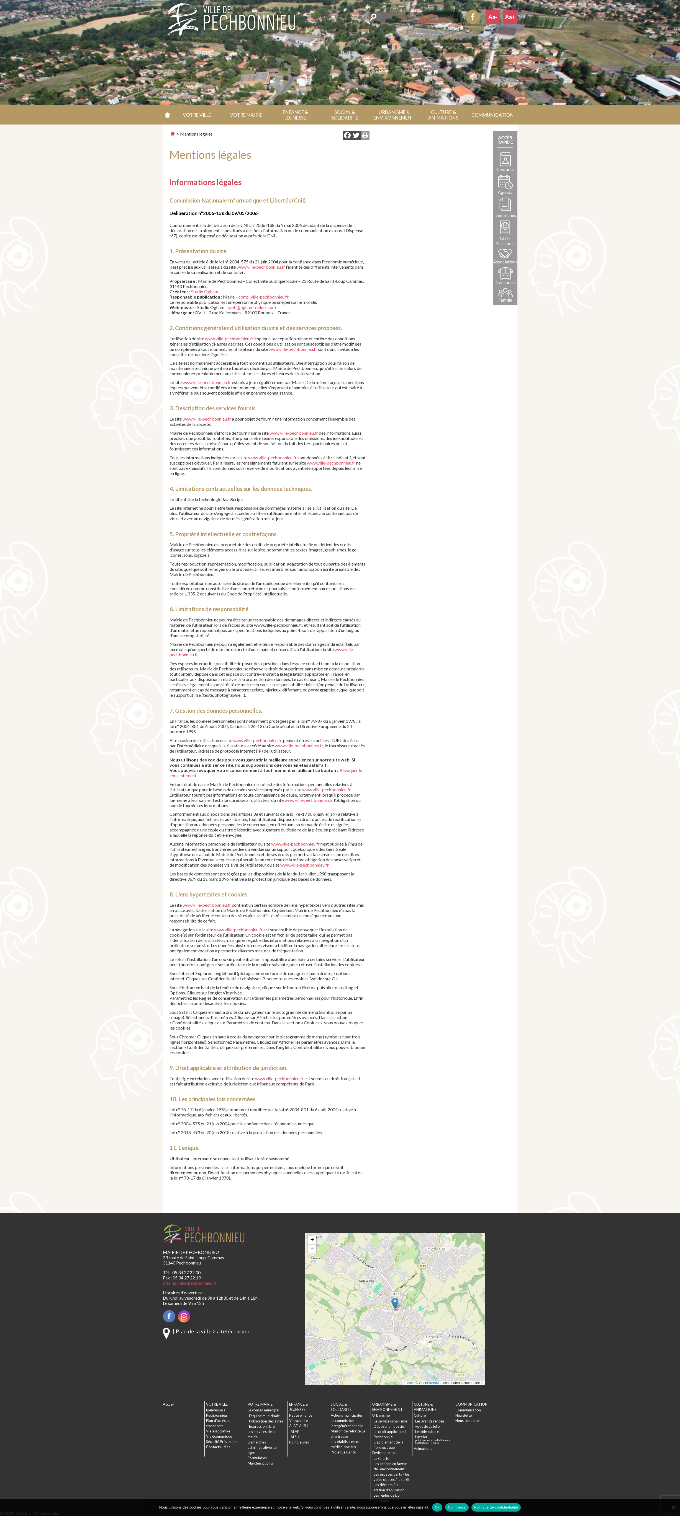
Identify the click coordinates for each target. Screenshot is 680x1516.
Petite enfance (300, 1415)
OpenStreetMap (430, 1383)
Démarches (505, 215)
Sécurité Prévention (222, 1441)
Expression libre (262, 1426)
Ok (437, 1507)
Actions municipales (347, 1415)
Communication (468, 1410)
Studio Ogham (204, 291)
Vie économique (219, 1436)
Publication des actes (266, 1421)
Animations (423, 1448)
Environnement (384, 1452)
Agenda (505, 192)
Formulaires (257, 1458)
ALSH (295, 1437)
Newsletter (464, 1415)
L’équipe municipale (264, 1416)
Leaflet (409, 1383)
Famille (505, 299)
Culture (420, 1415)
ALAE (295, 1431)
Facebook (473, 17)
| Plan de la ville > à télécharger (211, 1331)
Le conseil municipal (263, 1410)
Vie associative (218, 1431)
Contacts (505, 169)
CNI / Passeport (505, 240)
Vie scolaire (298, 1420)
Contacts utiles (218, 1447)
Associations (505, 261)
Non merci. (457, 1507)
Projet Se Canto (343, 1452)
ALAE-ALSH (298, 1426)
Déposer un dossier (389, 1426)
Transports (505, 282)
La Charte (381, 1458)
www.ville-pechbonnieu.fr (261, 266)
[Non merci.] (673, 1507)
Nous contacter (467, 1420)
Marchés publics (261, 1463)
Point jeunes (299, 1442)
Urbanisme (381, 1415)
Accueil (168, 115)
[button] (197, 115)
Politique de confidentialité (496, 1507)
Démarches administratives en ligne (262, 1447)
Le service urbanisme (390, 1421)
